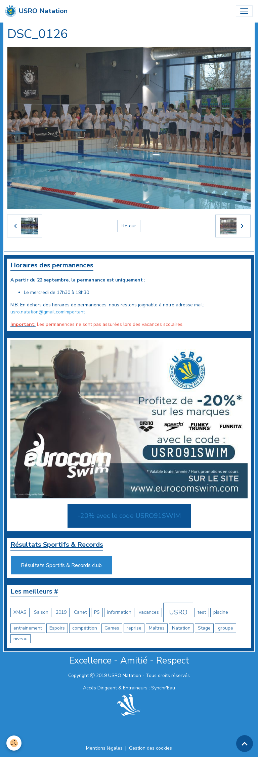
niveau (20, 639)
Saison (41, 612)
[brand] (36, 11)
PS (97, 612)
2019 (61, 612)
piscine (220, 612)
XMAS (20, 612)
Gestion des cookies (150, 748)
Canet (80, 612)
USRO (178, 612)
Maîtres (157, 628)
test (202, 612)
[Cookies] (14, 743)
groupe (225, 628)
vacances (149, 612)
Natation (181, 628)
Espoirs (57, 628)
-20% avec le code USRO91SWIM (129, 515)
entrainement (27, 628)
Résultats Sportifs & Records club (61, 565)
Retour (129, 226)
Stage (204, 628)
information (119, 612)
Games (111, 628)
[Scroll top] (244, 743)
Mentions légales (104, 748)
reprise (134, 628)
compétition (84, 628)
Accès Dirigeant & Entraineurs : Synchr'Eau (129, 688)
